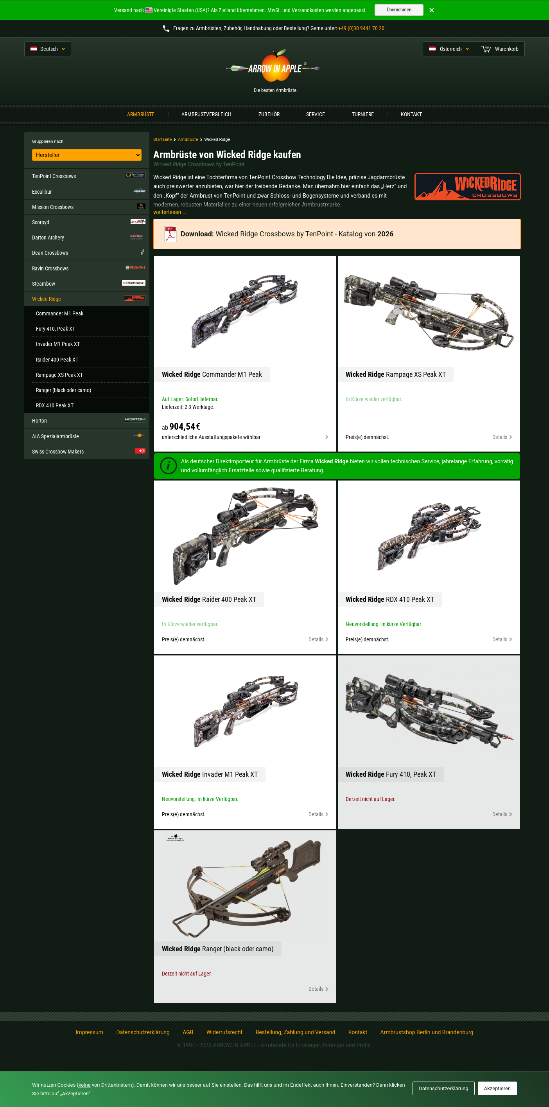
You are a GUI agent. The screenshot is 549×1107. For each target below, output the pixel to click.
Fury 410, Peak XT (55, 329)
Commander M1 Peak (59, 313)
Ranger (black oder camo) (63, 390)
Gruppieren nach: (48, 141)
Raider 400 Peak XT (57, 359)
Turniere (363, 114)
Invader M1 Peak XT (58, 344)
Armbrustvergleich (206, 114)
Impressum (89, 1032)
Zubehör (269, 114)
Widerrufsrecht (224, 1032)
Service (315, 114)
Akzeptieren (497, 1088)
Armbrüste (140, 114)
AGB (188, 1032)
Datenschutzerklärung (142, 1032)
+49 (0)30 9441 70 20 (361, 28)
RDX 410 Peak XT (55, 405)
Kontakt (411, 114)
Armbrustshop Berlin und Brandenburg (427, 1032)
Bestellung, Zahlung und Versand (296, 1032)
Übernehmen (399, 10)
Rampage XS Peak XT (59, 375)
